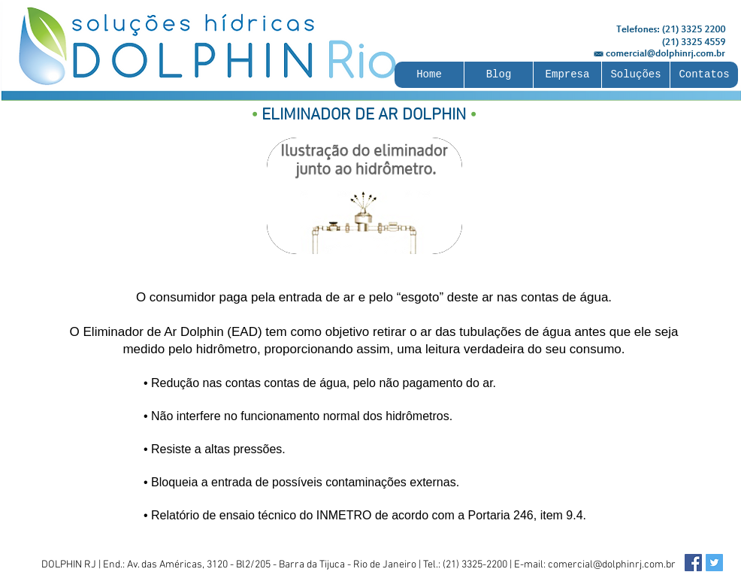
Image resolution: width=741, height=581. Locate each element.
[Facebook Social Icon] (693, 562)
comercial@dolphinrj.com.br (612, 564)
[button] (567, 75)
